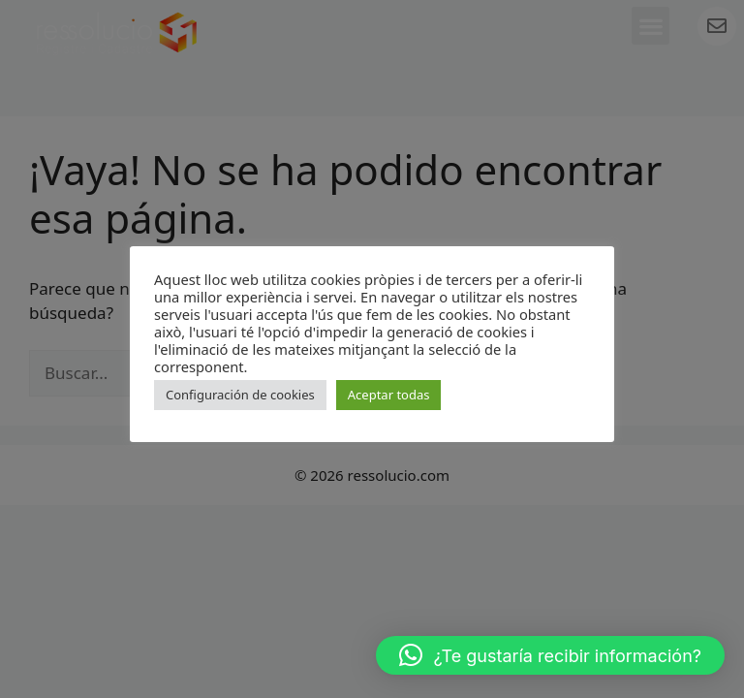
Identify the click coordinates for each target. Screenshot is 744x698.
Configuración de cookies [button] (240, 394)
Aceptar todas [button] (389, 394)
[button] (550, 655)
